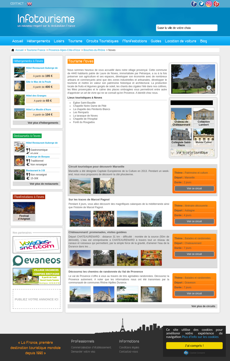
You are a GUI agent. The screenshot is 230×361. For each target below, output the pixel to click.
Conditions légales (129, 347)
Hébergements (38, 41)
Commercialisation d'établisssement (91, 347)
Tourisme (75, 41)
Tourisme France (36, 50)
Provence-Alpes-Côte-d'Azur (64, 50)
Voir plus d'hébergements (43, 122)
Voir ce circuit (194, 188)
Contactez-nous (128, 351)
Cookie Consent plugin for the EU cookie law (194, 353)
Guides (156, 41)
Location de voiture (180, 41)
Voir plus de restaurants (44, 183)
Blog (203, 41)
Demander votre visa (83, 351)
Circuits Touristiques (102, 41)
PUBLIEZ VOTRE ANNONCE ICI (36, 299)
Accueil (17, 41)
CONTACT (17, 3)
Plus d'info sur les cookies (200, 337)
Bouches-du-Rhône (94, 50)
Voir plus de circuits (203, 306)
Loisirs (59, 41)
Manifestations (134, 41)
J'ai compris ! (194, 345)
